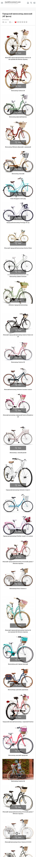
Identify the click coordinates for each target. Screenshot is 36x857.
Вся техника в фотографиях (13, 2)
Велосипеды (5, 19)
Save (19, 53)
